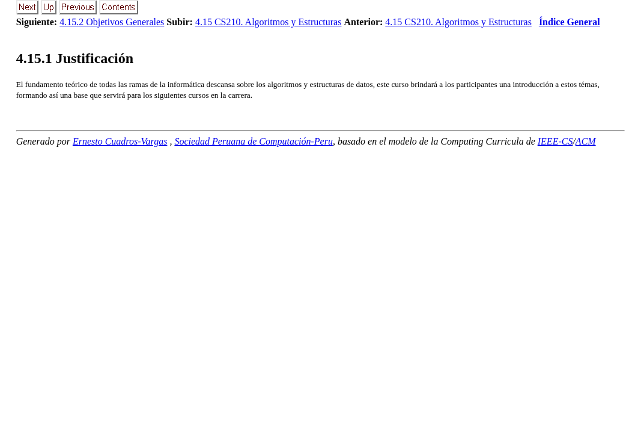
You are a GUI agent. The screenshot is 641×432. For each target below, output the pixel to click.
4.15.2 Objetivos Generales (111, 22)
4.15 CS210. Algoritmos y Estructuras (268, 22)
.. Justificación (74, 58)
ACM (586, 141)
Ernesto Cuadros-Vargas (120, 141)
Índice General (569, 22)
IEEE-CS (555, 141)
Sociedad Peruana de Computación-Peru (253, 141)
